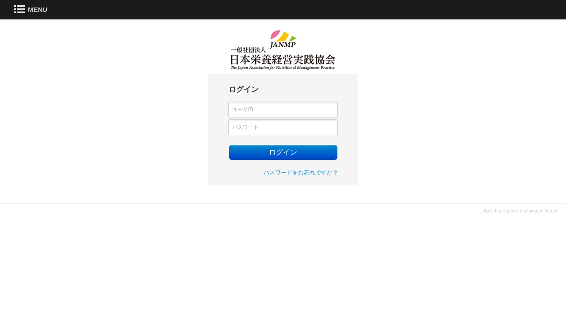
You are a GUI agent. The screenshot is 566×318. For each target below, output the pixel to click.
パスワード (245, 127)
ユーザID (242, 109)
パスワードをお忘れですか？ (301, 172)
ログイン (283, 152)
